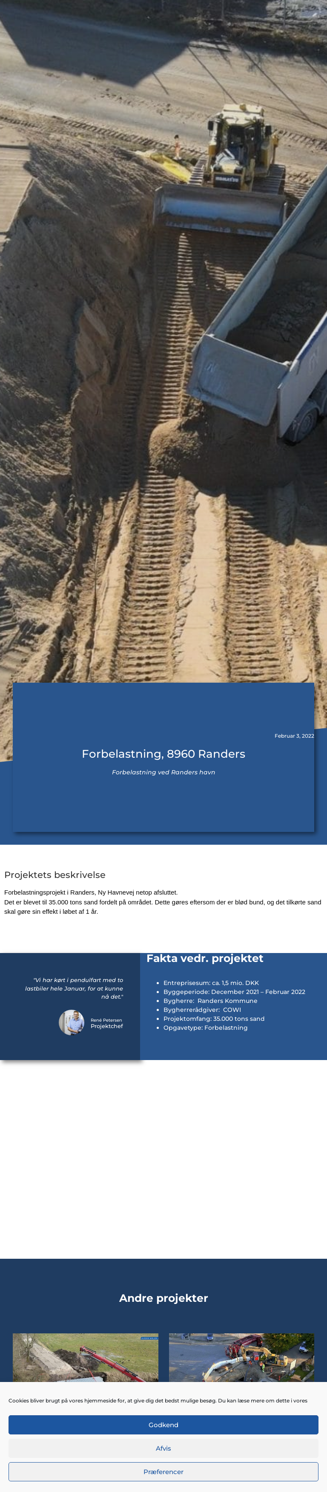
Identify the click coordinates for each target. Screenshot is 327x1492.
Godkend (163, 1425)
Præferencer (163, 1472)
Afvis (163, 1448)
